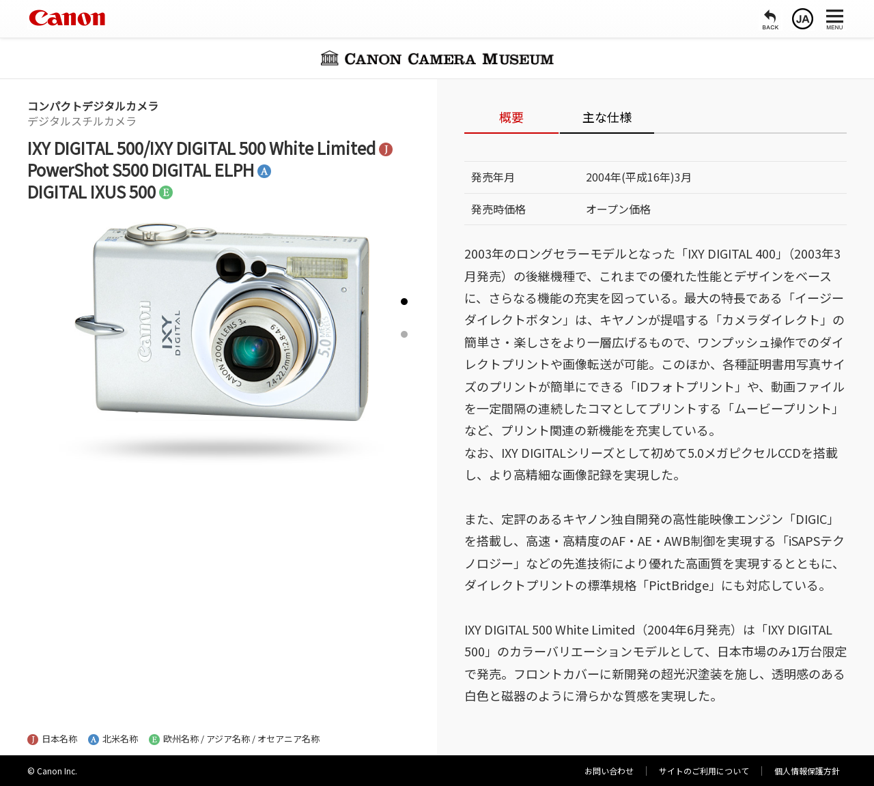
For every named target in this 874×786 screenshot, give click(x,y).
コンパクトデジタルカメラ (92, 106)
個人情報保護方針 (807, 770)
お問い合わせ (609, 770)
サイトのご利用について (704, 770)
